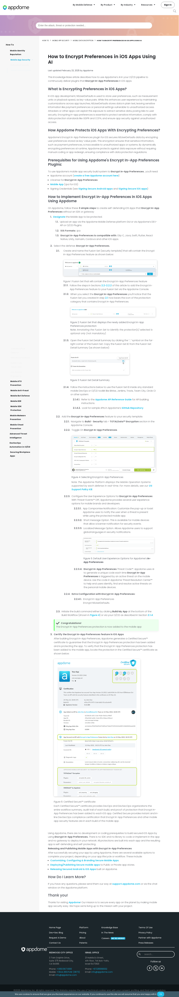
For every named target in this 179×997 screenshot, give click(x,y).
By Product (108, 4)
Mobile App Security (60, 40)
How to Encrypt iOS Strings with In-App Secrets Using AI (21, 88)
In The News (107, 954)
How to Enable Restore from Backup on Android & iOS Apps (24, 323)
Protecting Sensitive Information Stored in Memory (22, 334)
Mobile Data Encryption (21, 70)
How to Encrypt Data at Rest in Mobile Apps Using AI (23, 313)
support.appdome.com (126, 884)
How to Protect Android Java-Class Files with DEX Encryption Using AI (23, 108)
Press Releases (146, 964)
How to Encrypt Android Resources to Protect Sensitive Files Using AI (23, 139)
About (82, 959)
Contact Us (55, 964)
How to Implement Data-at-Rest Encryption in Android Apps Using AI (24, 276)
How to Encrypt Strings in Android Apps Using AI (24, 147)
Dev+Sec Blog (56, 954)
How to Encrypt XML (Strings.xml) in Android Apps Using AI (23, 118)
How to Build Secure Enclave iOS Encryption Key (23, 196)
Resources (148, 4)
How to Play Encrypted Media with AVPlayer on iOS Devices (23, 156)
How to (45, 40)
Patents (83, 964)
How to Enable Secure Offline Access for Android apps (22, 240)
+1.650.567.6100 (64, 990)
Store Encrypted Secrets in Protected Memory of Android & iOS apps (23, 219)
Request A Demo (57, 959)
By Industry (128, 4)
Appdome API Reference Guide (113, 399)
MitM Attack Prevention (20, 357)
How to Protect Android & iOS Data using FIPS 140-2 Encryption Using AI (24, 176)
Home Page (55, 948)
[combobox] (94, 25)
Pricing (82, 954)
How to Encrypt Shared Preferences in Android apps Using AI (23, 98)
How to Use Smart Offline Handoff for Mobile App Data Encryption (23, 186)
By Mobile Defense (84, 4)
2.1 (106, 298)
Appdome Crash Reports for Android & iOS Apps (24, 342)
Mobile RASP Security (20, 65)
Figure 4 (95, 615)
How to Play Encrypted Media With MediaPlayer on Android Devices (23, 166)
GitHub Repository (132, 408)
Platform (83, 948)
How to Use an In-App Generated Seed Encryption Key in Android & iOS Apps (22, 208)
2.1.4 (150, 615)
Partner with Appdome (150, 959)
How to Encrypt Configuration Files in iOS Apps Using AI (22, 286)
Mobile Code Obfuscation (16, 365)
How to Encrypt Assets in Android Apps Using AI (23, 305)
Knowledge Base (109, 948)
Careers (113, 959)
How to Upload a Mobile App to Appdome (23, 248)
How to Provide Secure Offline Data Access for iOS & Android (23, 296)
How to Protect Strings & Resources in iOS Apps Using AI (23, 78)
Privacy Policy (145, 954)
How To (10, 44)
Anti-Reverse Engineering (16, 374)
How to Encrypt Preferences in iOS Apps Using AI (23, 129)
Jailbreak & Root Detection (18, 350)
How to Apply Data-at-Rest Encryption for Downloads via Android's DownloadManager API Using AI (23, 261)
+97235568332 (99, 990)
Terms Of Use (146, 948)
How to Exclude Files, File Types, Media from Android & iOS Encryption (24, 230)
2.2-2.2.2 (106, 285)
